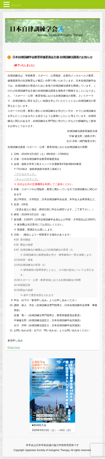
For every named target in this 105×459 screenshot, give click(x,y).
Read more (14, 347)
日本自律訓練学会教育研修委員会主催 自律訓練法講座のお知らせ (52, 61)
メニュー (16, 5)
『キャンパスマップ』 (26, 179)
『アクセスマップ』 (25, 174)
